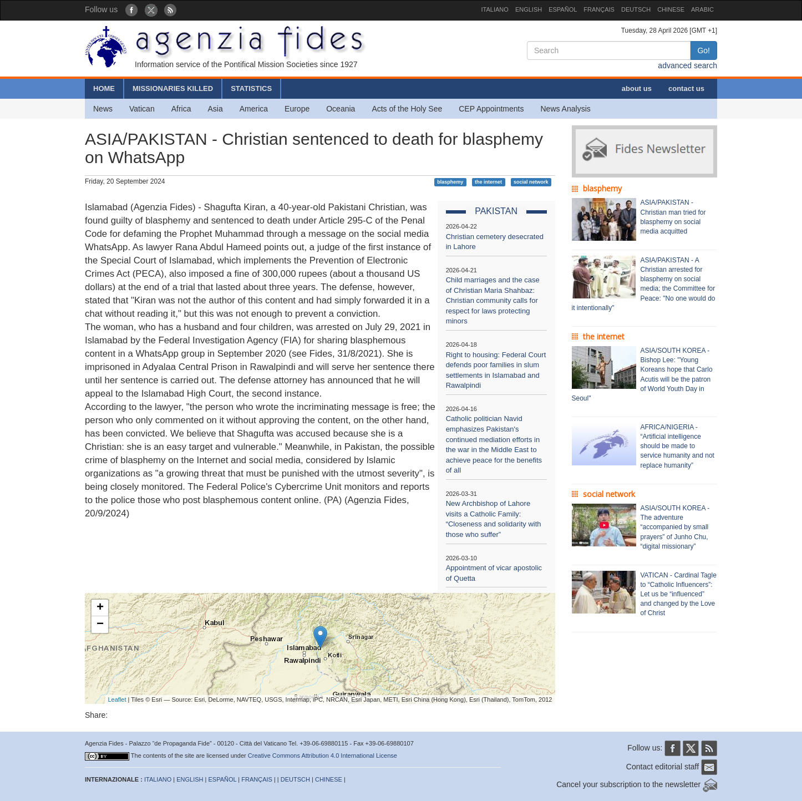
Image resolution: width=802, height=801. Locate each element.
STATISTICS (251, 88)
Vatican (142, 108)
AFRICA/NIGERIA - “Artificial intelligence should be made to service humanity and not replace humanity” (677, 446)
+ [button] (100, 608)
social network (531, 182)
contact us (686, 88)
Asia (214, 108)
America (254, 108)
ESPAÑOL (563, 9)
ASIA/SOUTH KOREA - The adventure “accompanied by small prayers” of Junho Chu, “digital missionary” (675, 527)
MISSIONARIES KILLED (173, 88)
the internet (488, 182)
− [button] (100, 624)
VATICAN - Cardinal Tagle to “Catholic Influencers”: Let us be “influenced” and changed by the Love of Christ (679, 594)
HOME (104, 88)
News (103, 108)
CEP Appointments (491, 108)
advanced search (687, 65)
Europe (297, 108)
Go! (703, 50)
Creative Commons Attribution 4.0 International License (322, 755)
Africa (181, 108)
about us (637, 88)
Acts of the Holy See (407, 108)
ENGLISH (528, 9)
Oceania (340, 108)
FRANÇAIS (599, 9)
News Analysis (566, 108)
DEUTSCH (636, 9)
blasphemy (450, 182)
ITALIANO (495, 9)
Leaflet (117, 699)
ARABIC (702, 9)
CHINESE (670, 9)
